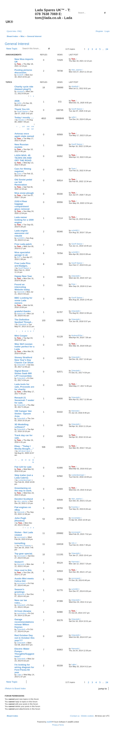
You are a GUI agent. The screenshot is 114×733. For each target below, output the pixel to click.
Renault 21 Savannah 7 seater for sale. (24, 400)
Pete (73, 284)
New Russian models (21, 145)
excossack (21, 537)
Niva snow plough (24, 193)
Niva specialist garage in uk (22, 253)
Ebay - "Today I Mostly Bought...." (24, 447)
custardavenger (24, 480)
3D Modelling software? (21, 425)
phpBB (49, 722)
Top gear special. (23, 553)
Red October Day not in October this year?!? (24, 638)
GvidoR (20, 75)
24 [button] (106, 49)
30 (22, 460)
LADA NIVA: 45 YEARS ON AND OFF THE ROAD (23, 158)
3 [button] (92, 49)
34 (33, 462)
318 (28, 126)
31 (26, 460)
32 (29, 460)
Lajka (19, 675)
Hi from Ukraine (22, 611)
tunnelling (19, 543)
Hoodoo (21, 120)
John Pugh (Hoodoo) (20, 519)
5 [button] (100, 49)
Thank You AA (21, 109)
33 (33, 460)
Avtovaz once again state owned (24, 134)
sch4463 (20, 238)
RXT (19, 257)
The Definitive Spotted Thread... (23, 320)
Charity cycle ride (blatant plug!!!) (23, 87)
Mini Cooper (20, 335)
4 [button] (96, 49)
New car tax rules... (20, 601)
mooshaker (76, 518)
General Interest (17, 44)
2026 (16, 101)
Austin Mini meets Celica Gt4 (24, 579)
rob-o (73, 543)
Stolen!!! (19, 562)
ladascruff (21, 314)
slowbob (20, 91)
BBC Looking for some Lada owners (23, 300)
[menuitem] (19, 31)
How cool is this (23, 570)
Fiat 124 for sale (23, 467)
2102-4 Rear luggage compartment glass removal (21, 205)
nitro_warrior (76, 70)
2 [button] (88, 49)
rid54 (19, 103)
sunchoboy (21, 613)
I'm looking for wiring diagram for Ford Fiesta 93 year (24, 668)
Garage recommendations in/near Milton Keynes (24, 623)
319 (32, 126)
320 (28, 129)
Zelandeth (75, 276)
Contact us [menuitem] (75, 716)
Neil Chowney (25, 545)
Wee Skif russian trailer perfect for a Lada (24, 346)
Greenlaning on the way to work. (23, 489)
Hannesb (21, 292)
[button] (79, 49)
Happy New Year (23, 276)
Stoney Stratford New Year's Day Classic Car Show (23, 360)
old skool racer (24, 451)
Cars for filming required (22, 170)
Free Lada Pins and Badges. (22, 264)
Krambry (75, 507)
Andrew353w (76, 335)
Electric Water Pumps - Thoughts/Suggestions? (24, 652)
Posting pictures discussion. (23, 71)
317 (23, 126)
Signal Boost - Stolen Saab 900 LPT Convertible (23, 373)
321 (32, 129)
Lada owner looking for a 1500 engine (24, 220)
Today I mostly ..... (24, 117)
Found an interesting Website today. (22, 287)
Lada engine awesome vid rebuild (21, 233)
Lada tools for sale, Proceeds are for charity (24, 387)
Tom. (19, 64)
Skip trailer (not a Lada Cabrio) (23, 476)
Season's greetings (19, 590)
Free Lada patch (23, 244)
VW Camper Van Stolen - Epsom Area (23, 413)
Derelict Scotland (23, 499)
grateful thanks (22, 311)
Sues (19, 174)
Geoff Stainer (22, 111)
